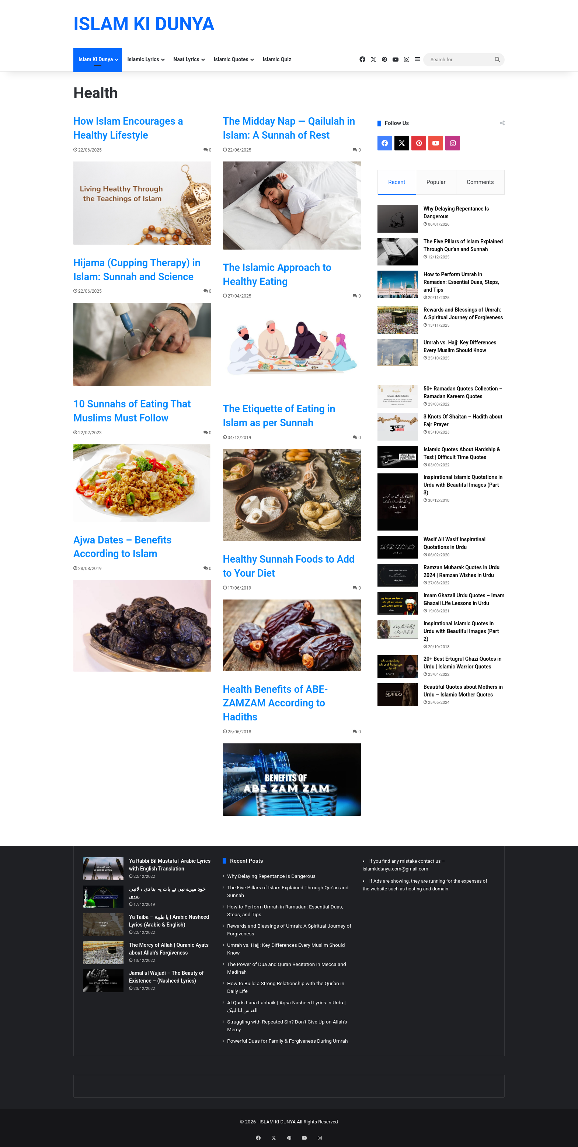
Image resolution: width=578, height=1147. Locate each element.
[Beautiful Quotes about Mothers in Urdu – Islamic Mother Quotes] (397, 696)
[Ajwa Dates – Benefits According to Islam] (142, 626)
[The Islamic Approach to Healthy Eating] (292, 349)
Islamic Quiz (277, 59)
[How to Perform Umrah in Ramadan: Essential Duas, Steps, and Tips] (397, 285)
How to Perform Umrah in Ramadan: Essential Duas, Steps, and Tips (461, 283)
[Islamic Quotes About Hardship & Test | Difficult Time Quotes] (397, 458)
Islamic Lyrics (143, 59)
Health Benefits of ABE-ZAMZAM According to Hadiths (275, 703)
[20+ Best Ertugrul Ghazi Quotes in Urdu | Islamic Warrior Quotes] (397, 668)
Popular (436, 182)
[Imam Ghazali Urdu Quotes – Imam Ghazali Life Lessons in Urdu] (397, 604)
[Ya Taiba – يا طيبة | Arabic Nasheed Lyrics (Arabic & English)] (103, 924)
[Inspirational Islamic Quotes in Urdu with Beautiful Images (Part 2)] (397, 630)
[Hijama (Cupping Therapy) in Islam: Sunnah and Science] (142, 344)
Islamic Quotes (231, 59)
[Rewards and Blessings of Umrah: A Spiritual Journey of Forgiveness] (397, 321)
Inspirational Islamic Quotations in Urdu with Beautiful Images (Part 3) (463, 486)
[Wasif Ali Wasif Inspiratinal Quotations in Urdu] (397, 548)
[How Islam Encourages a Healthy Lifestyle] (142, 203)
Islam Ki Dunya (96, 59)
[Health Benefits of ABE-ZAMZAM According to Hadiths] (292, 779)
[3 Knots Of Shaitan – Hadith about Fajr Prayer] (397, 428)
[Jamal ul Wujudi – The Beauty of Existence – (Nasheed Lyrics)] (103, 980)
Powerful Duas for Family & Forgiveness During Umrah (287, 1041)
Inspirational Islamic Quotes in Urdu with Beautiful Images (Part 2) (461, 632)
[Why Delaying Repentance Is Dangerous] (397, 220)
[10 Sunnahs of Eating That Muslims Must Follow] (142, 483)
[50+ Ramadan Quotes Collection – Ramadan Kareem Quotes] (397, 397)
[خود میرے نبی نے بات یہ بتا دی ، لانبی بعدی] (103, 896)
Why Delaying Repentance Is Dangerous (271, 876)
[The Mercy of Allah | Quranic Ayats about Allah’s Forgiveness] (103, 952)
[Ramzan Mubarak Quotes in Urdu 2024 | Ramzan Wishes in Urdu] (397, 576)
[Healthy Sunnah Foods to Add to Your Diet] (292, 635)
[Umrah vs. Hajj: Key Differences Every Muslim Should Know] (397, 354)
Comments (480, 182)
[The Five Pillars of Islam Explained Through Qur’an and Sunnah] (397, 253)
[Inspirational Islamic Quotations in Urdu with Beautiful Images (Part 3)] (397, 503)
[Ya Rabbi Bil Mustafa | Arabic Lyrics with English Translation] (103, 868)
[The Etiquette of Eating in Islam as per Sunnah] (292, 495)
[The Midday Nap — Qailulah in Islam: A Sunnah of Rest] (292, 205)
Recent (396, 182)
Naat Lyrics (186, 59)
